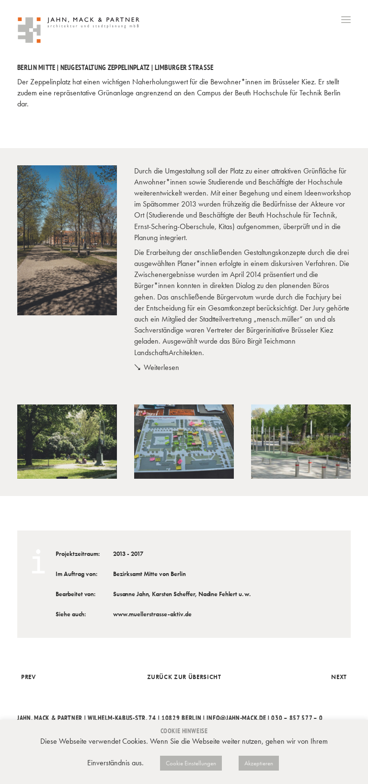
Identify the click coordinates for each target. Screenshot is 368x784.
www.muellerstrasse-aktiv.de (152, 614)
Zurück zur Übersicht (184, 677)
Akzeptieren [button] (258, 763)
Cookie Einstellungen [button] (191, 763)
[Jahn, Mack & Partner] (79, 31)
